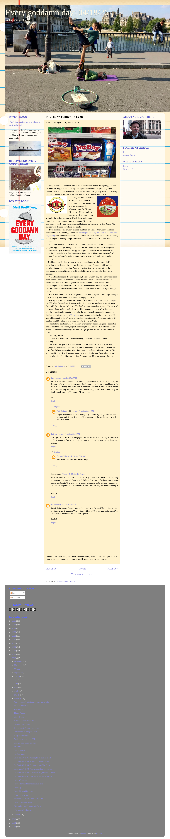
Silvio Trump (19, 717)
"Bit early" (18, 787)
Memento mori (19, 709)
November (18, 665)
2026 (14, 621)
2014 (14, 823)
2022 (14, 636)
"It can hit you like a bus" (23, 791)
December (18, 661)
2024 (14, 628)
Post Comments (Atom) (65, 581)
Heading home (19, 754)
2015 (14, 819)
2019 (14, 647)
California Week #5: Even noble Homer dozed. (32, 761)
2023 (14, 632)
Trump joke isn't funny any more (26, 728)
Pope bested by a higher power (25, 732)
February (18, 699)
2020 (14, 643)
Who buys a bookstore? (23, 810)
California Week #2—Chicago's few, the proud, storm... (35, 773)
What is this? (128, 169)
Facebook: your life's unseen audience (28, 784)
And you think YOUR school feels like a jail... (31, 702)
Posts (13, 593)
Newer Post (52, 568)
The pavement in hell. (22, 735)
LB (52, 505)
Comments (16, 597)
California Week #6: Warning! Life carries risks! (32, 758)
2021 (14, 640)
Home (82, 568)
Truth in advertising (21, 706)
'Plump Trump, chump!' (23, 713)
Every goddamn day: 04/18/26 (56, 12)
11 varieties (75, 315)
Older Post (112, 568)
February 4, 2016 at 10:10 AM (73, 474)
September (18, 673)
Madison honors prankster (24, 721)
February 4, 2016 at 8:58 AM (69, 434)
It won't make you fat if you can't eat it (28, 799)
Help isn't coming (20, 780)
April (16, 691)
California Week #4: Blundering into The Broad (32, 765)
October (17, 669)
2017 (14, 654)
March (17, 695)
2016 (14, 658)
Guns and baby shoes (22, 724)
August (17, 676)
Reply (53, 401)
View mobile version (82, 574)
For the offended (129, 155)
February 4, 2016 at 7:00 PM (65, 505)
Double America (20, 750)
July (16, 680)
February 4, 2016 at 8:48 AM (83, 411)
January (17, 815)
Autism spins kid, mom (23, 802)
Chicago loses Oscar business (25, 743)
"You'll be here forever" (23, 795)
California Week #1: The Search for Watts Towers (33, 776)
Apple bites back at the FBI (24, 739)
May (16, 687)
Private (54, 434)
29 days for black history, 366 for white (29, 806)
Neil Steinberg (63, 411)
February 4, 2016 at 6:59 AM (66, 378)
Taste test (17, 747)
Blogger (99, 833)
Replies (57, 406)
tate (52, 378)
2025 (14, 625)
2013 (14, 827)
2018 (14, 651)
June (16, 684)
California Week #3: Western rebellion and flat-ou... (33, 769)
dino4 (83, 833)
